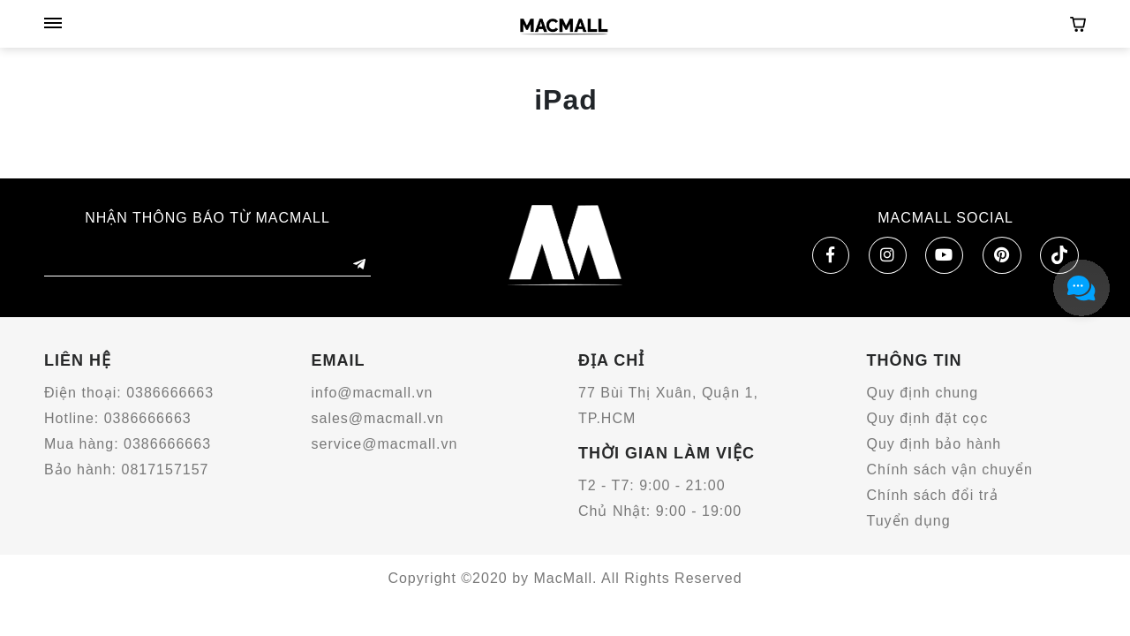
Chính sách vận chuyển (950, 469)
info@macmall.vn (372, 392)
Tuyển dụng (909, 520)
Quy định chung (923, 392)
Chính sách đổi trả (932, 495)
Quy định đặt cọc (928, 418)
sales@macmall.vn (378, 418)
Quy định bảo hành (934, 443)
